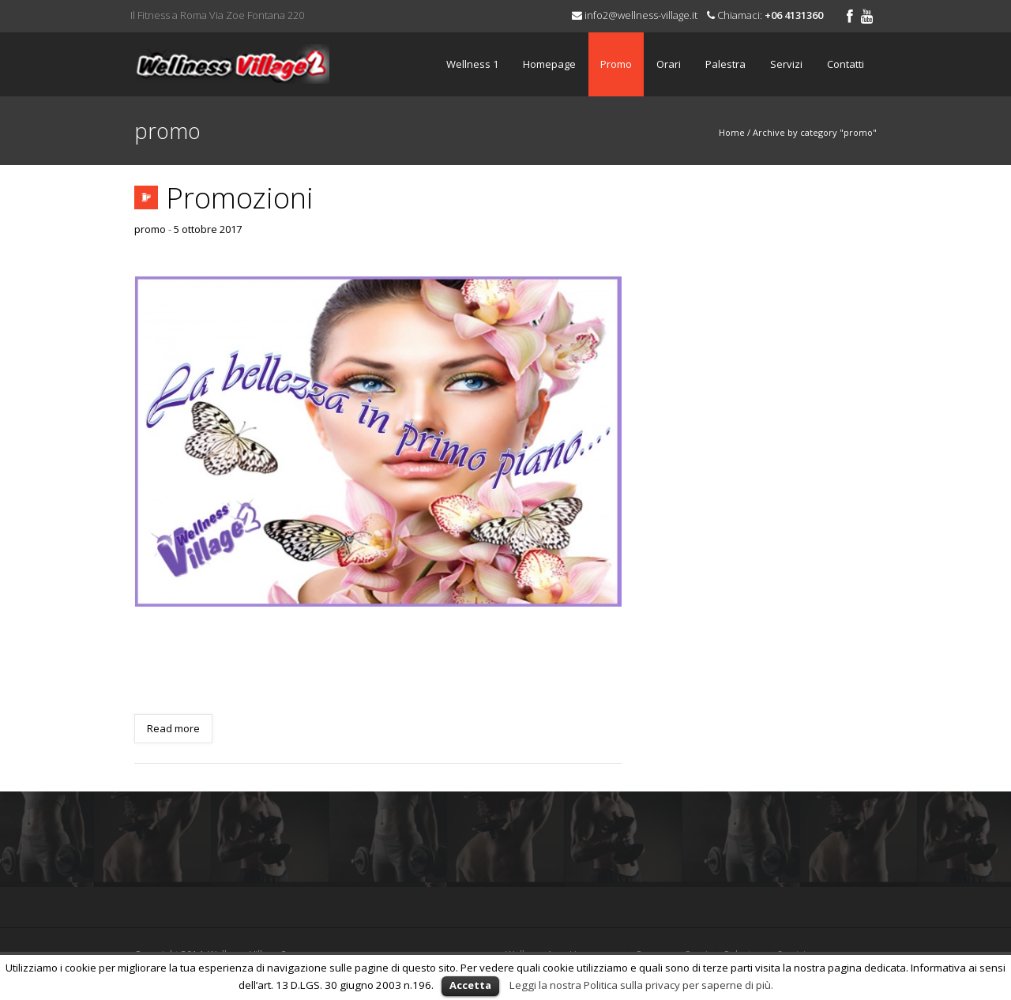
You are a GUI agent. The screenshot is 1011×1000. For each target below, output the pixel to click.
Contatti (845, 64)
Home (732, 132)
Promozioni (240, 198)
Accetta (470, 985)
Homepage (549, 64)
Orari (668, 64)
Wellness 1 (472, 64)
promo (150, 229)
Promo (616, 64)
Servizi (786, 64)
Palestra (725, 64)
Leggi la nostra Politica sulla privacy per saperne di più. (641, 985)
